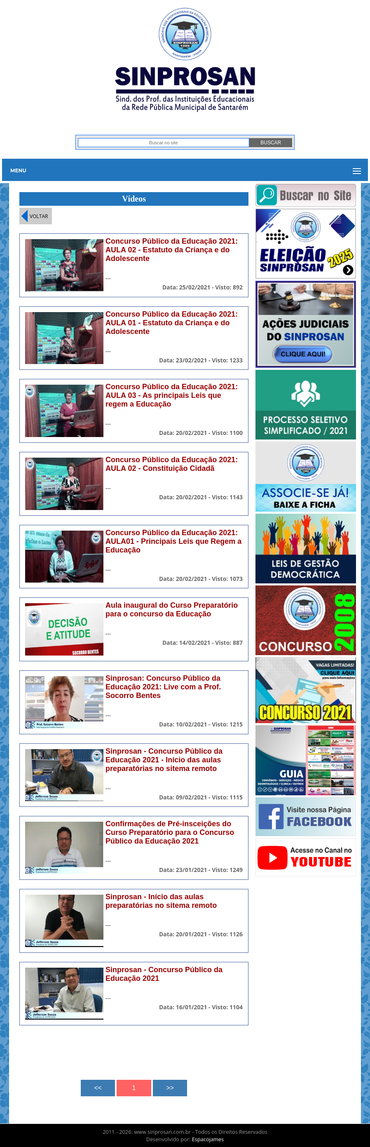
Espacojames (208, 1139)
